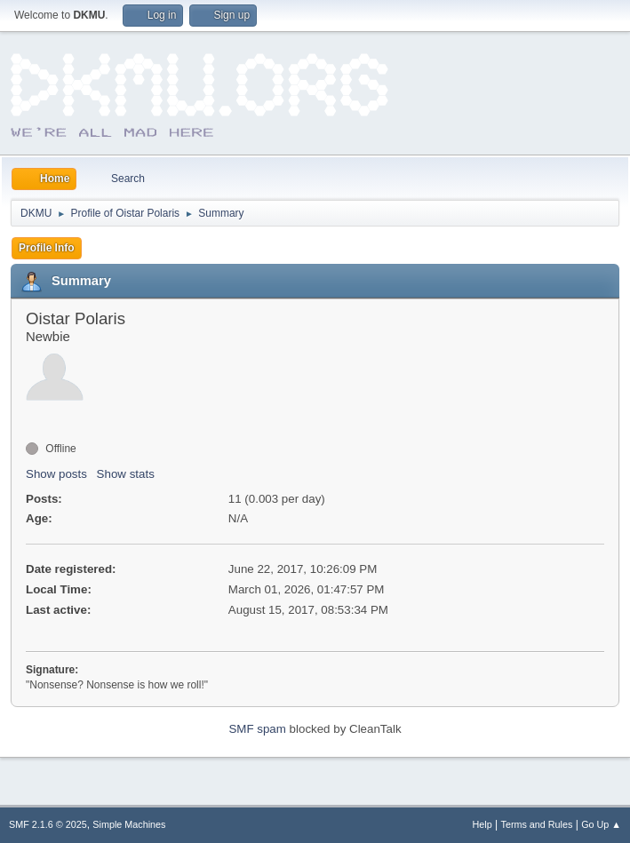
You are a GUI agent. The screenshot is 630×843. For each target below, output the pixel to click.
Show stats (126, 474)
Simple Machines (128, 824)
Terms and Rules (537, 824)
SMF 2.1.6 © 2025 (48, 824)
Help (482, 824)
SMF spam (256, 729)
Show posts (56, 474)
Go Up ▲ (601, 824)
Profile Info (47, 248)
